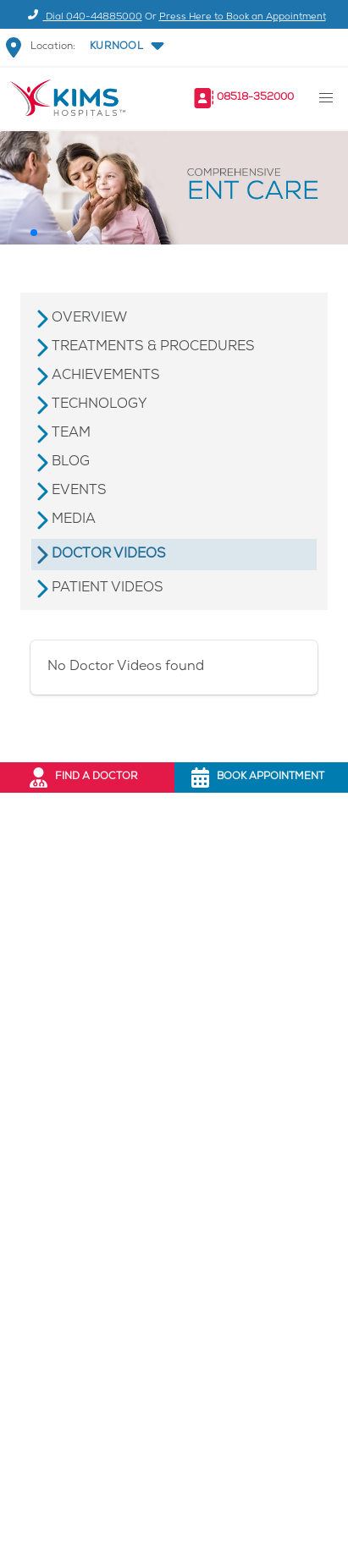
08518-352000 (255, 97)
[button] (125, 47)
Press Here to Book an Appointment (242, 17)
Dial (82, 17)
